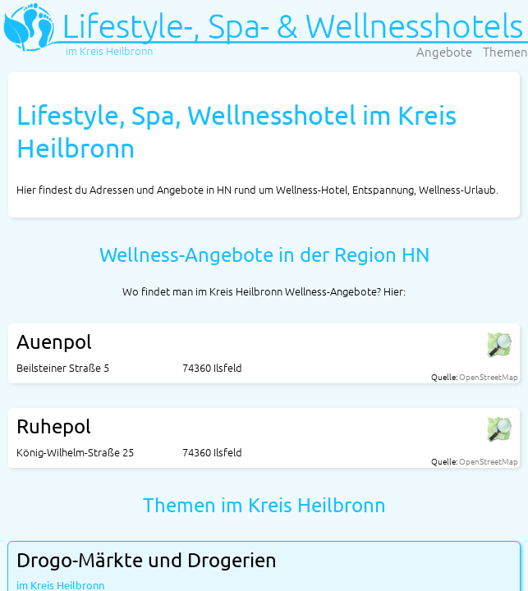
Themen (505, 51)
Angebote (444, 51)
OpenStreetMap (488, 376)
